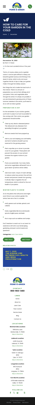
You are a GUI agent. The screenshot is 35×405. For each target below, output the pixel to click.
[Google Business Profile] (17, 393)
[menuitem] (8, 402)
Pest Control (18, 309)
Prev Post (9, 240)
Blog (17, 316)
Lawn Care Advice (17, 234)
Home (17, 299)
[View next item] (11, 269)
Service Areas (17, 312)
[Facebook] (10, 393)
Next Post (26, 240)
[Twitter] (14, 393)
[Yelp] (24, 393)
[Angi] (21, 393)
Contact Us (17, 319)
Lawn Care (17, 305)
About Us (17, 302)
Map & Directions (17, 334)
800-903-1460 (17, 290)
